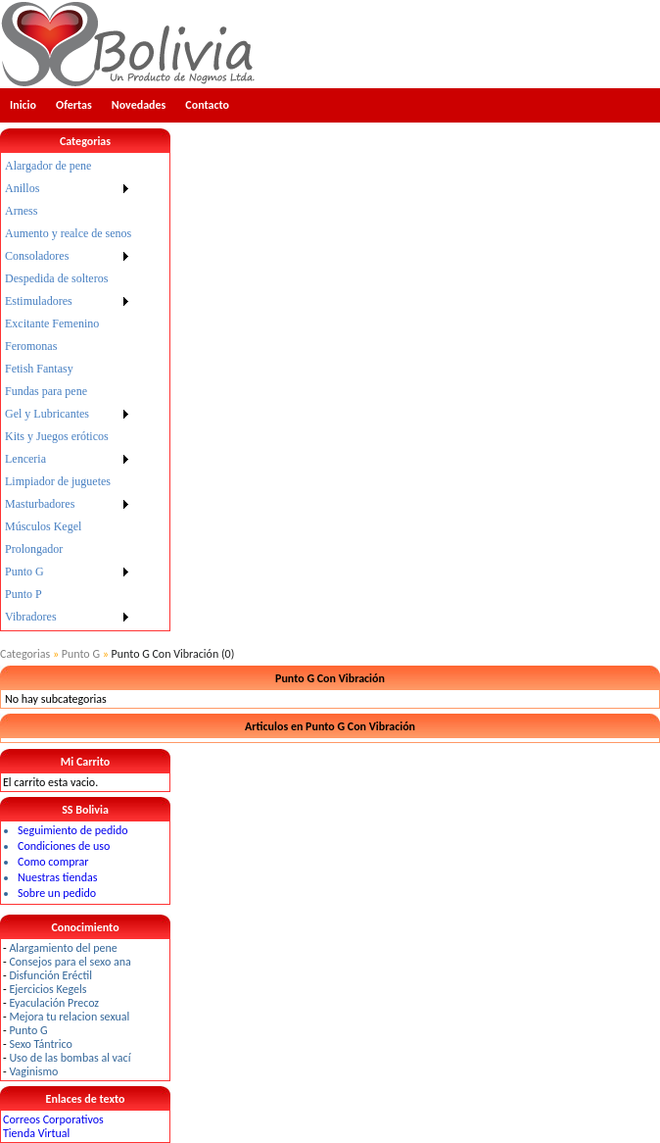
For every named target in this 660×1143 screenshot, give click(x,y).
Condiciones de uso (64, 846)
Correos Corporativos (53, 1119)
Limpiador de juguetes (58, 481)
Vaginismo (33, 1071)
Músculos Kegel (43, 526)
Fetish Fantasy (39, 368)
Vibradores (31, 616)
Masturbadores (39, 504)
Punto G (24, 571)
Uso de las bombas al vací (69, 1058)
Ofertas (74, 105)
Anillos (22, 188)
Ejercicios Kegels (47, 989)
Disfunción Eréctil (50, 975)
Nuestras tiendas (57, 877)
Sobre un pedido (57, 893)
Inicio (23, 105)
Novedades (139, 105)
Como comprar (53, 862)
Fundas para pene (46, 391)
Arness (21, 211)
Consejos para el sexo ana (69, 962)
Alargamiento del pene (63, 948)
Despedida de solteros (56, 278)
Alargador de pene (48, 166)
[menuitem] (68, 166)
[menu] (68, 391)
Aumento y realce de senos (68, 233)
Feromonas (31, 346)
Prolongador (34, 549)
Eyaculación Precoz (54, 1003)
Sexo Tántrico (40, 1044)
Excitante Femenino (52, 323)
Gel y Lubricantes (47, 414)
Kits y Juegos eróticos (57, 436)
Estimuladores (38, 301)
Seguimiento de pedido (73, 830)
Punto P (23, 594)
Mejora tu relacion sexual (69, 1016)
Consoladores (37, 256)
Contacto (207, 105)
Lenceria (25, 459)
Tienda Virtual (36, 1133)
